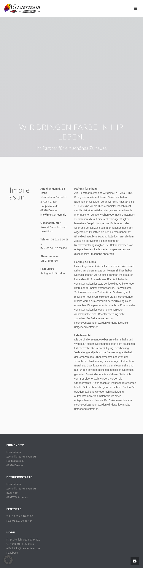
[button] (8, 560)
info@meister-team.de (53, 214)
